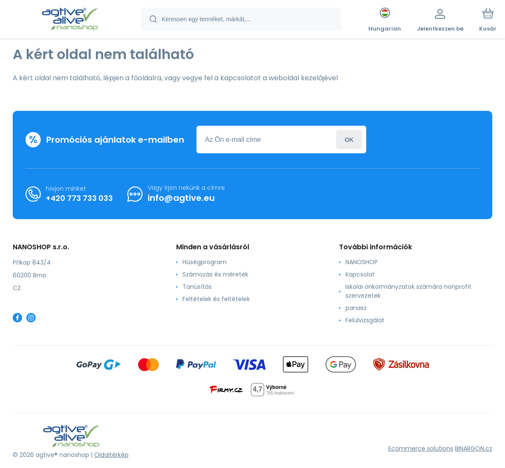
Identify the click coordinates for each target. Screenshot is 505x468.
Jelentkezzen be (349, 139)
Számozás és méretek (215, 274)
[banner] (69, 20)
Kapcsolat (360, 274)
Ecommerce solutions (420, 448)
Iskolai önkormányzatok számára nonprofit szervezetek (408, 291)
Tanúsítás (197, 286)
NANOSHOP (361, 262)
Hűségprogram (204, 262)
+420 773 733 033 (79, 197)
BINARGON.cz (473, 448)
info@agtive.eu (181, 198)
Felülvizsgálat (364, 320)
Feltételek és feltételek (216, 299)
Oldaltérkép (111, 455)
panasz (356, 308)
